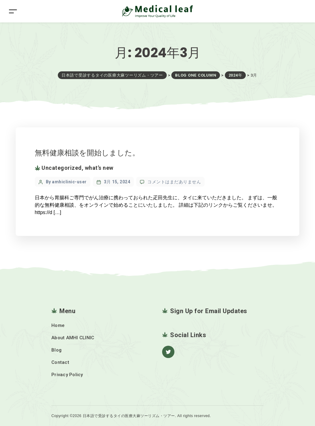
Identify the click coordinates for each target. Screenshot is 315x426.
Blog (56, 350)
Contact (60, 362)
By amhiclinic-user (66, 181)
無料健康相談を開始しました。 (87, 153)
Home (58, 325)
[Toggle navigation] (13, 11)
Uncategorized (62, 168)
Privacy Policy (67, 374)
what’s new (99, 168)
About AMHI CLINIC (72, 337)
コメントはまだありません (174, 181)
